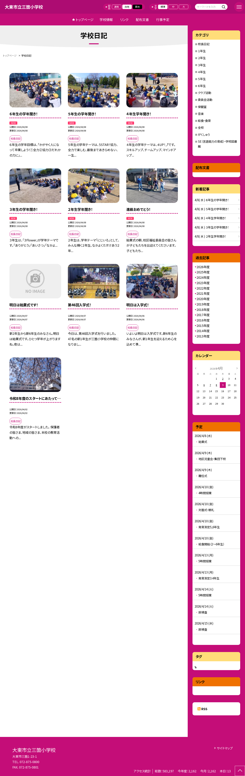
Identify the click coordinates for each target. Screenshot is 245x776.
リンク (124, 19)
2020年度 (203, 298)
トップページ (84, 19)
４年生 (202, 72)
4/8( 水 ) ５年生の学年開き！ (212, 209)
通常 (116, 6)
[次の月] (237, 368)
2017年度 (203, 314)
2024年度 (203, 277)
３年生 (202, 65)
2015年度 (203, 325)
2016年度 (203, 320)
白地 (127, 6)
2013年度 (203, 336)
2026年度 (203, 267)
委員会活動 (205, 99)
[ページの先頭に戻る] (240, 771)
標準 (163, 6)
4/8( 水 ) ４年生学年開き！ (210, 218)
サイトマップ (225, 748)
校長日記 (203, 44)
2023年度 (203, 282)
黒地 (137, 6)
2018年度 (203, 309)
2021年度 (203, 293)
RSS (204, 709)
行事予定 (162, 19)
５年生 (202, 79)
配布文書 (142, 19)
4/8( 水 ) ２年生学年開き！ (210, 236)
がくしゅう (204, 134)
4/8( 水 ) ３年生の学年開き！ (212, 227)
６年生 (202, 86)
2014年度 (203, 330)
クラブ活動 (204, 92)
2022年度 (203, 288)
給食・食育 (204, 120)
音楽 (201, 113)
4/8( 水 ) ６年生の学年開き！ (212, 200)
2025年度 (203, 272)
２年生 (202, 58)
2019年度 (203, 304)
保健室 (202, 107)
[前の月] (195, 368)
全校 (201, 127)
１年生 (202, 51)
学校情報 (106, 19)
